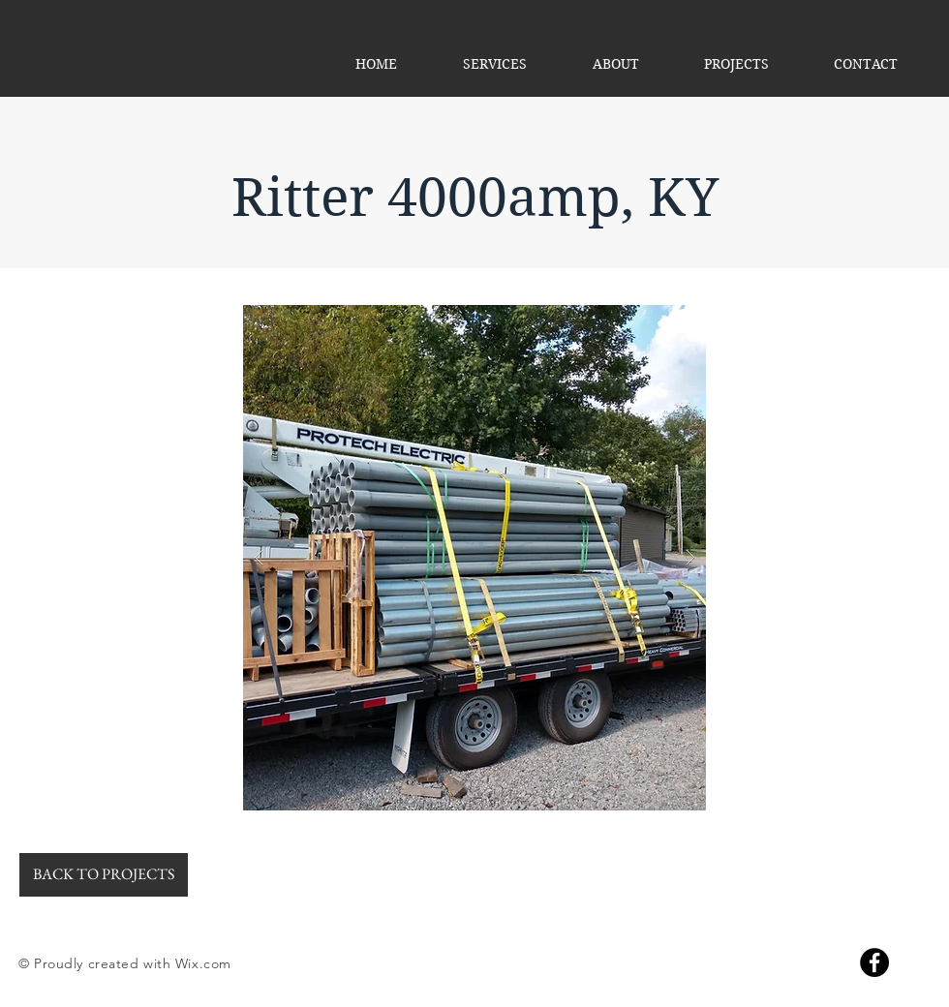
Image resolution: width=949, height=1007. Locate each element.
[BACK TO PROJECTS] (103, 875)
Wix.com (203, 963)
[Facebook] (874, 962)
